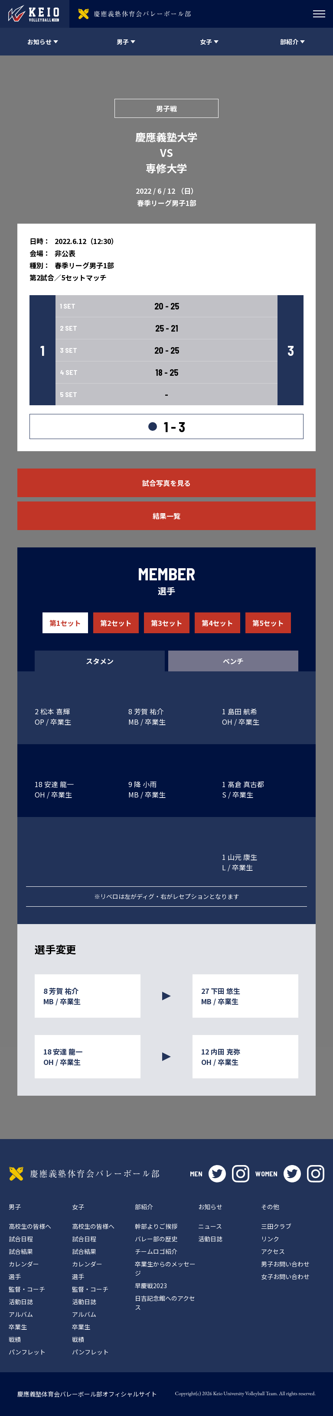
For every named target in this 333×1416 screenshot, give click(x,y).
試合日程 (21, 1238)
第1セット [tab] (65, 623)
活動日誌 (21, 1301)
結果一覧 (166, 516)
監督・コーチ (27, 1289)
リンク (270, 1238)
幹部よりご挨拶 (156, 1226)
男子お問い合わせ (285, 1264)
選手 (15, 1276)
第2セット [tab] (116, 623)
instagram (240, 1173)
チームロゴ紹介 (156, 1251)
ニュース (210, 1226)
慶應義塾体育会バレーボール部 (84, 1174)
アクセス (273, 1251)
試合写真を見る (166, 483)
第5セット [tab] (268, 623)
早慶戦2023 (151, 1285)
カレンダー (24, 1264)
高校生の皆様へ (30, 1226)
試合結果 (21, 1251)
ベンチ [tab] (233, 661)
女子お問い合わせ (285, 1276)
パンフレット (27, 1352)
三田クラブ (276, 1226)
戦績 (15, 1339)
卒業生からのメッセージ (165, 1268)
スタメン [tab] (100, 661)
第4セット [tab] (217, 623)
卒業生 (18, 1326)
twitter (217, 1173)
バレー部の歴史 (156, 1238)
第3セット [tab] (167, 623)
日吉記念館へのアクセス (165, 1303)
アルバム (21, 1314)
